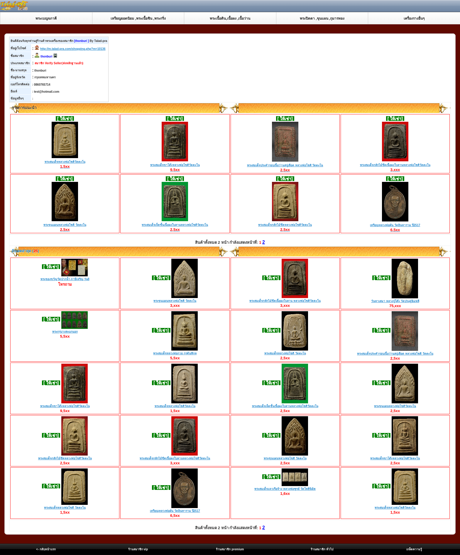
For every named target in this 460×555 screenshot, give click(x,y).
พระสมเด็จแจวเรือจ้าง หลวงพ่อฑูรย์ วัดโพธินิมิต (285, 488)
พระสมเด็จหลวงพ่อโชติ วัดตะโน (285, 353)
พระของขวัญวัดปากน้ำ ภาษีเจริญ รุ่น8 (64, 279)
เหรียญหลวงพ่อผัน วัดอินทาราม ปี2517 (395, 225)
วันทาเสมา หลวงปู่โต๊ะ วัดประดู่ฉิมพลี (395, 301)
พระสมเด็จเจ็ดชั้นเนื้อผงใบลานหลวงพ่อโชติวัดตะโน (175, 225)
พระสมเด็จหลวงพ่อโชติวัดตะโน (65, 161)
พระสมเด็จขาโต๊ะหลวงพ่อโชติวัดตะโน (175, 165)
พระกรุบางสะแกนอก (65, 331)
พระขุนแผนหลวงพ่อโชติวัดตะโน (395, 406)
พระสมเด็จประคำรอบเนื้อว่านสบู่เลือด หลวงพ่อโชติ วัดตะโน (285, 165)
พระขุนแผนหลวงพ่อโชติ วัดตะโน (64, 225)
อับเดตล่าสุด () (25, 251)
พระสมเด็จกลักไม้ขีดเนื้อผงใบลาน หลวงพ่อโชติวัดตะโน (285, 300)
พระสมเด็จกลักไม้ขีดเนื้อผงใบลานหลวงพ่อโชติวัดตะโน (395, 165)
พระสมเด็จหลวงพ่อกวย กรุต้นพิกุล (175, 353)
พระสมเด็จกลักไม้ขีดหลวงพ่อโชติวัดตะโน (285, 225)
